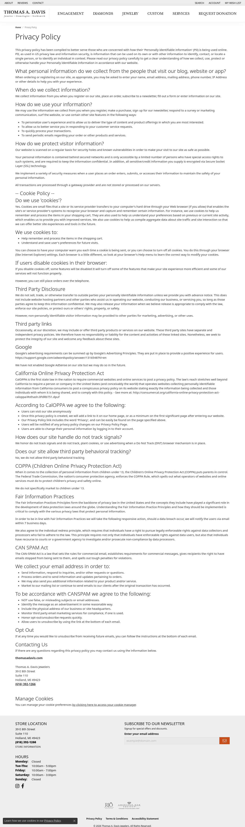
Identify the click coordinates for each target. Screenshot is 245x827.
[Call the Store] (25, 742)
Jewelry (130, 14)
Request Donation (218, 14)
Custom (155, 14)
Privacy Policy (94, 818)
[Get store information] (28, 746)
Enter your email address (141, 734)
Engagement (71, 14)
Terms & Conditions (117, 818)
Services (181, 14)
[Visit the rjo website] (109, 805)
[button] (199, 3)
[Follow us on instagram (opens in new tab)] (17, 786)
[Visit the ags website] (129, 805)
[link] (8, 3)
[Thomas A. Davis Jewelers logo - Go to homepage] (25, 14)
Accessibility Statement (145, 818)
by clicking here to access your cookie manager (104, 705)
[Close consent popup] (74, 821)
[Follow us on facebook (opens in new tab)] (22, 786)
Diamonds (103, 14)
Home (18, 27)
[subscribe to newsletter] (224, 740)
